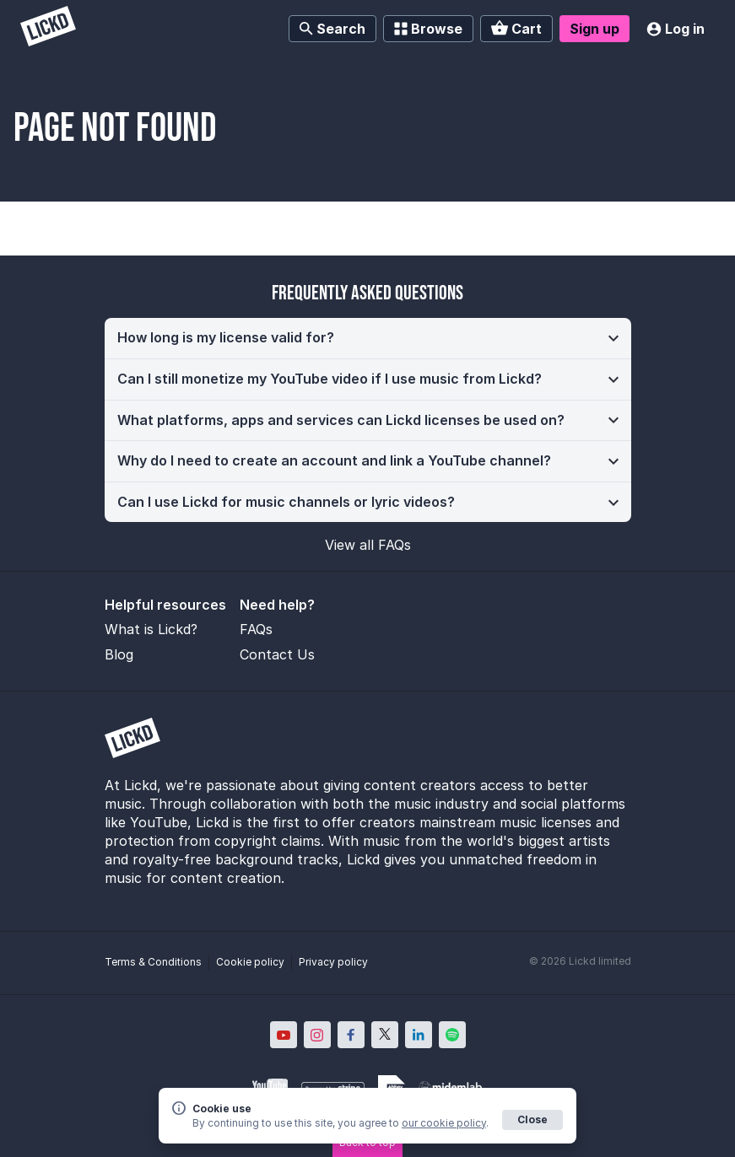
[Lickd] (48, 28)
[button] (368, 338)
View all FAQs (368, 544)
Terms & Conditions (153, 961)
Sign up (594, 28)
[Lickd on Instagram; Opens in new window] (317, 1034)
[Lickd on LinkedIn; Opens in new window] (418, 1034)
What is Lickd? (151, 629)
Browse (428, 28)
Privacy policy (333, 961)
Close (532, 1119)
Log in (675, 28)
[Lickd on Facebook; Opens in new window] (351, 1034)
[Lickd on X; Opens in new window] (384, 1034)
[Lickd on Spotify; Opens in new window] (452, 1034)
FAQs (256, 629)
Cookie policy (250, 961)
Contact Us (277, 654)
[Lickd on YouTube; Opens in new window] (283, 1034)
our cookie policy (444, 1123)
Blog (119, 654)
